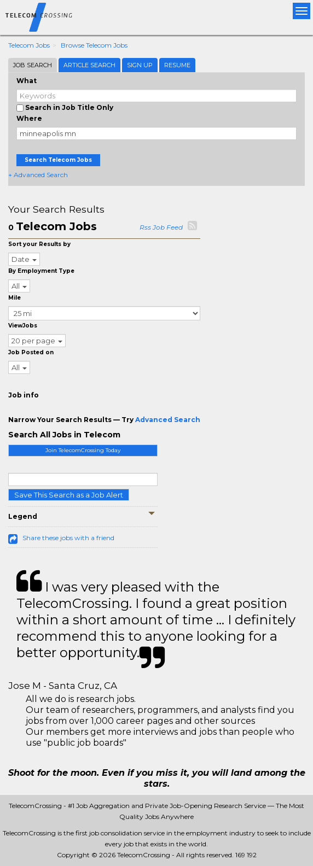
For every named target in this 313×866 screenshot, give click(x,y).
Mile (14, 297)
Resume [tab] (177, 65)
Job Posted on (31, 352)
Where (29, 118)
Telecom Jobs (29, 45)
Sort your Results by (39, 244)
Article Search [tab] (89, 65)
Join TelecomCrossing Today (82, 450)
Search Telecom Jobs (58, 159)
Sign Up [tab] (140, 65)
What (26, 81)
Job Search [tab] (32, 65)
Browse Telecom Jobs (94, 45)
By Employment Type (41, 270)
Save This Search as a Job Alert (68, 494)
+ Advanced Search (38, 175)
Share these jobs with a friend (68, 538)
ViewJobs (22, 325)
